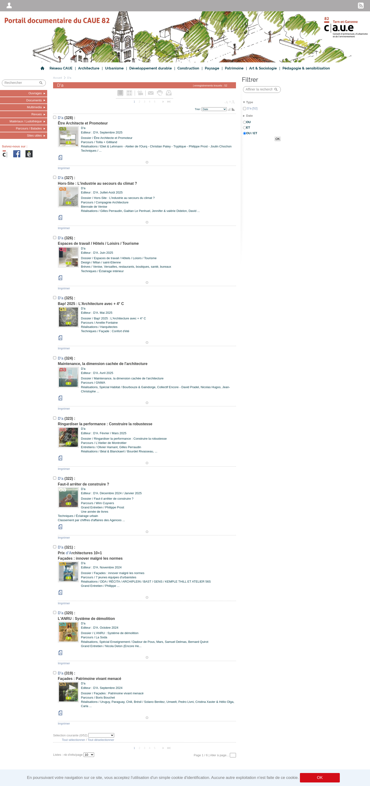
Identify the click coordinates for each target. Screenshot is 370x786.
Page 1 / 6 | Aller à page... (212, 755)
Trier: (198, 109)
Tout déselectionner (101, 740)
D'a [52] (251, 108)
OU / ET (251, 133)
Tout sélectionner (73, 740)
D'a (69, 77)
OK (320, 777)
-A (226, 102)
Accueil (57, 77)
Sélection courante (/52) (70, 735)
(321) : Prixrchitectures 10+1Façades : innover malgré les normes (90, 552)
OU (248, 122)
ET (248, 127)
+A (232, 101)
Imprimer (64, 168)
